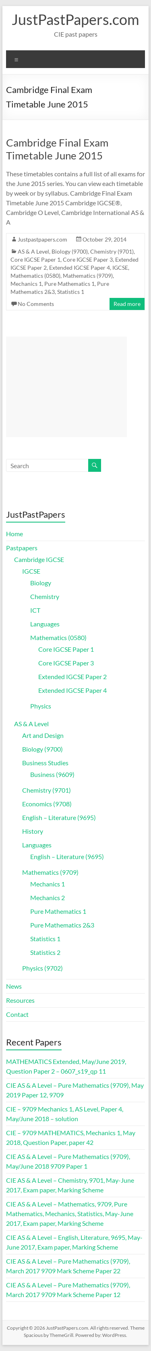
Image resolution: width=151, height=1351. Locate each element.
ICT (35, 610)
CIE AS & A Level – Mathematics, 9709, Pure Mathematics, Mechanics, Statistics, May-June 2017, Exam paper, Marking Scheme (69, 1213)
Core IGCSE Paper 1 (35, 259)
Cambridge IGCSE (39, 559)
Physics (40, 706)
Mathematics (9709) (88, 275)
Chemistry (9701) (112, 251)
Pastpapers (21, 548)
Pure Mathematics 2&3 (62, 925)
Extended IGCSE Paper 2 (72, 676)
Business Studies (45, 762)
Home (14, 533)
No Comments (36, 303)
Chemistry (44, 596)
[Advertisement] (66, 387)
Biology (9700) (70, 251)
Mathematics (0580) (35, 275)
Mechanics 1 (26, 283)
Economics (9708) (47, 804)
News (14, 986)
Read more (127, 303)
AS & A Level (33, 251)
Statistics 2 (45, 952)
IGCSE (120, 267)
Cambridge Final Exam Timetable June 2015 (57, 149)
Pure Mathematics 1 (69, 283)
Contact (17, 1014)
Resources (20, 1000)
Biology (40, 583)
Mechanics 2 (47, 897)
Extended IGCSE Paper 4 (79, 267)
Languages (45, 624)
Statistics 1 (70, 291)
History (32, 831)
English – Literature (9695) (59, 817)
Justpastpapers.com (42, 239)
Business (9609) (52, 774)
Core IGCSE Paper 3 (88, 259)
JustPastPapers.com (75, 19)
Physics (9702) (42, 968)
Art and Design (43, 735)
